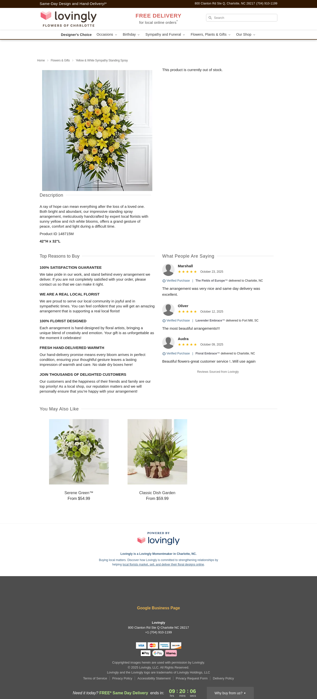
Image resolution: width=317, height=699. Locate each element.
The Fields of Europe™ (212, 280)
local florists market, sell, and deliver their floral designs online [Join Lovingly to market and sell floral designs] (163, 564)
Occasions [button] (107, 34)
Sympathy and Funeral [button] (165, 34)
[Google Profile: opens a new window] (173, 595)
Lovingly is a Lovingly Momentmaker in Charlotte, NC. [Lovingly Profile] (158, 554)
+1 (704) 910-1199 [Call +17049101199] (158, 632)
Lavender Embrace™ (210, 320)
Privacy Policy (122, 678)
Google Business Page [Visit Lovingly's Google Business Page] (158, 608)
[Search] (241, 18)
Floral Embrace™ (208, 353)
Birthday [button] (132, 34)
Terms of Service (95, 678)
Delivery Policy (223, 678)
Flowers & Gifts (60, 60)
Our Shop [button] (246, 34)
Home (41, 60)
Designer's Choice (76, 35)
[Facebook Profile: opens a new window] (144, 595)
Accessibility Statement (154, 678)
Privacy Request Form (192, 678)
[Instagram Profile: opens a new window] (159, 595)
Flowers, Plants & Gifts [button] (211, 34)
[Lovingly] (75, 19)
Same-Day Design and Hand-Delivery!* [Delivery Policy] (73, 3)
